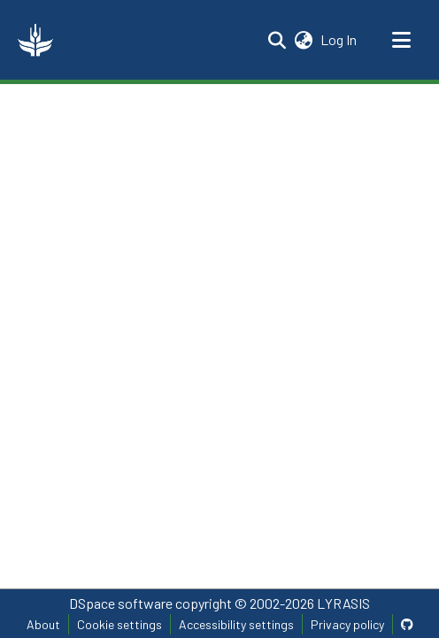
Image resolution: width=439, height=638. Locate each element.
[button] (35, 40)
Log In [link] (339, 39)
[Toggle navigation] (401, 40)
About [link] (43, 624)
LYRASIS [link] (343, 603)
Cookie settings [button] (119, 624)
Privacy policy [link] (347, 624)
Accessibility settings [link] (236, 624)
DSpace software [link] (121, 603)
